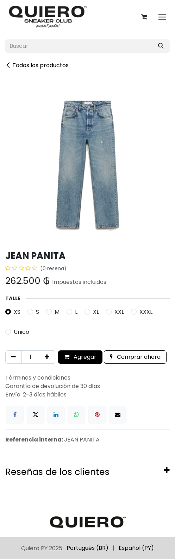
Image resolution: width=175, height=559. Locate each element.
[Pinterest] (97, 414)
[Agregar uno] (47, 357)
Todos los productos (37, 65)
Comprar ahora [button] (135, 357)
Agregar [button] (80, 357)
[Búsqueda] (161, 46)
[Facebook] (14, 414)
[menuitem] (87, 548)
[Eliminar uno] (13, 357)
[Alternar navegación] (162, 17)
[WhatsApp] (76, 414)
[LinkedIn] (56, 414)
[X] (35, 414)
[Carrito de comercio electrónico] (144, 17)
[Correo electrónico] (117, 414)
